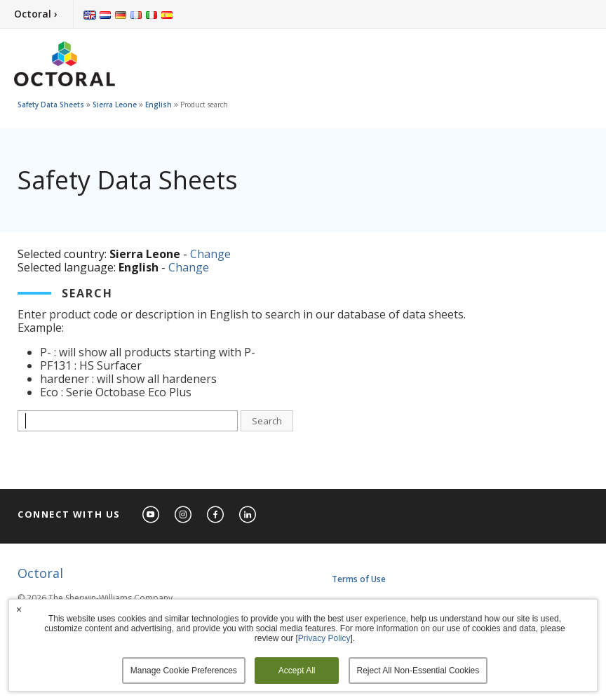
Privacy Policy (324, 638)
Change (210, 254)
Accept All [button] (297, 670)
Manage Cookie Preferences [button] (183, 670)
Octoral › (36, 13)
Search (267, 421)
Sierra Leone (115, 104)
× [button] (19, 609)
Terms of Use (359, 579)
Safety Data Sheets (51, 104)
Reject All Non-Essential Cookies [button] (418, 670)
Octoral (40, 573)
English (158, 104)
